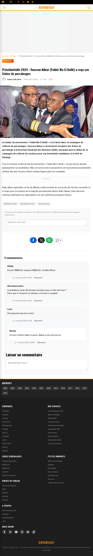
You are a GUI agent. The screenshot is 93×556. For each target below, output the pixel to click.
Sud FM (5, 496)
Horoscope (52, 433)
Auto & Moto (53, 472)
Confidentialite (8, 518)
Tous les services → (55, 444)
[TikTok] (34, 532)
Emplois (51, 465)
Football (5, 436)
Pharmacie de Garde (56, 425)
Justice (5, 418)
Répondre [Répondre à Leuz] (38, 321)
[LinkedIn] (28, 532)
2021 (41, 388)
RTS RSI (5, 500)
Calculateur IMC (54, 429)
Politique (7, 61)
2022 (34, 388)
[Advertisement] (46, 32)
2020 (48, 388)
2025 (12, 388)
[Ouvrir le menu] (4, 7)
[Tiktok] (33, 2)
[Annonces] (3, 2)
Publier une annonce (56, 483)
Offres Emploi (53, 436)
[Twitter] (23, 2)
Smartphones (53, 475)
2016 (77, 388)
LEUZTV (5, 472)
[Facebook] (19, 2)
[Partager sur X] (41, 240)
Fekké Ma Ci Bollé (10, 204)
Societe (5, 415)
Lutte (4, 440)
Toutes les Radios (9, 486)
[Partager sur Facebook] (33, 240)
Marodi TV (6, 465)
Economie (6, 422)
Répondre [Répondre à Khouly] (41, 342)
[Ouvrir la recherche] (89, 7)
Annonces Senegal (55, 461)
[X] (10, 532)
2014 (5, 393)
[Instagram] (22, 532)
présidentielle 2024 (27, 204)
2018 (63, 388)
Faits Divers (6, 444)
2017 (70, 388)
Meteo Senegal (54, 415)
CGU (4, 521)
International (7, 425)
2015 (84, 388)
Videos (5, 447)
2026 (5, 388)
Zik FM (4, 493)
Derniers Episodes (9, 461)
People (5, 429)
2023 (27, 388)
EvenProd (6, 468)
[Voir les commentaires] (58, 240)
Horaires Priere (53, 422)
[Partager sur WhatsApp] (49, 240)
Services (51, 479)
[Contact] (10, 2)
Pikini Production (9, 475)
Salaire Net (52, 418)
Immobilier (52, 468)
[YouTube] (28, 2)
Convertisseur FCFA (55, 411)
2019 (56, 388)
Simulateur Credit (54, 440)
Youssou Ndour (44, 204)
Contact (5, 514)
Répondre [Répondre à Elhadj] (38, 278)
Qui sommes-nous (9, 510)
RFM (4, 489)
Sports (4, 433)
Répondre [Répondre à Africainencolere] (38, 301)
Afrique (5, 451)
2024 (20, 388)
